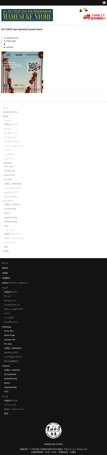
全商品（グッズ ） (13, 234)
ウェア (8, 121)
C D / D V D (8, 201)
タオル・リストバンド (14, 238)
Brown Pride (9, 175)
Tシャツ (7, 128)
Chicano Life (9, 171)
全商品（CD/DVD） (13, 204)
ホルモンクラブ (11, 192)
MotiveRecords (10, 222)
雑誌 (6, 247)
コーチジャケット (12, 141)
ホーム (6, 108)
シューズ (8, 159)
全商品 (6, 251)
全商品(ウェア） (11, 292)
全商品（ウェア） (13, 124)
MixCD (7, 213)
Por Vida (8, 179)
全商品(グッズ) (10, 400)
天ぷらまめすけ (11, 196)
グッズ (6, 396)
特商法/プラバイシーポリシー (15, 283)
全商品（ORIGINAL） (13, 184)
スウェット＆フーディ (14, 146)
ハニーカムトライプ (13, 188)
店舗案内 (6, 278)
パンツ (7, 150)
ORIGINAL (7, 163)
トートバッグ (10, 242)
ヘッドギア (9, 154)
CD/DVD (6, 366)
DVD (6, 226)
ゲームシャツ (10, 137)
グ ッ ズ (10, 230)
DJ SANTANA (10, 209)
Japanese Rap (10, 217)
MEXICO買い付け (10, 112)
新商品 (6, 116)
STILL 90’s (8, 166)
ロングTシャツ (10, 133)
